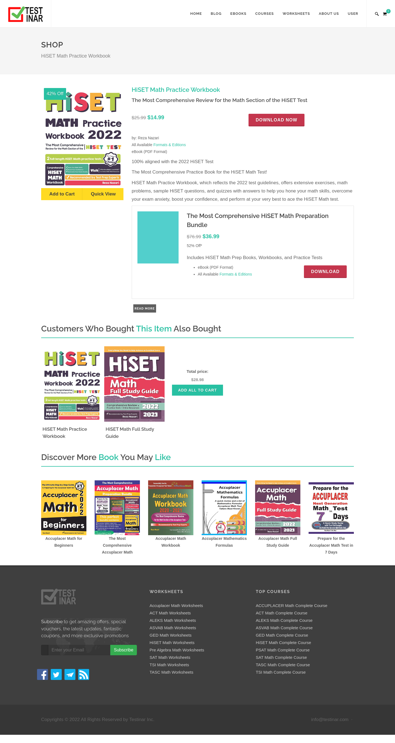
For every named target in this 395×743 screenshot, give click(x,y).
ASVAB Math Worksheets (172, 627)
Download (325, 271)
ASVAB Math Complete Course (284, 627)
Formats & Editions (169, 145)
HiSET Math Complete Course (283, 642)
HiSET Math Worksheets (171, 642)
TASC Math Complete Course (283, 664)
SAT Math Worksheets (169, 657)
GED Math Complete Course (282, 635)
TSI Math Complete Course (281, 672)
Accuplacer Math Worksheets (176, 605)
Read (140, 308)
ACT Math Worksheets (170, 613)
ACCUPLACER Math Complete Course (292, 605)
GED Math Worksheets (170, 635)
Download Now (276, 120)
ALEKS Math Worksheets (172, 620)
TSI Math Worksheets (169, 664)
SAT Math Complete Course (281, 657)
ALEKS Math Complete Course (284, 620)
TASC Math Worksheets (171, 672)
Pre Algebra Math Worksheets (176, 650)
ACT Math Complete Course (281, 613)
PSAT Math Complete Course (283, 650)
